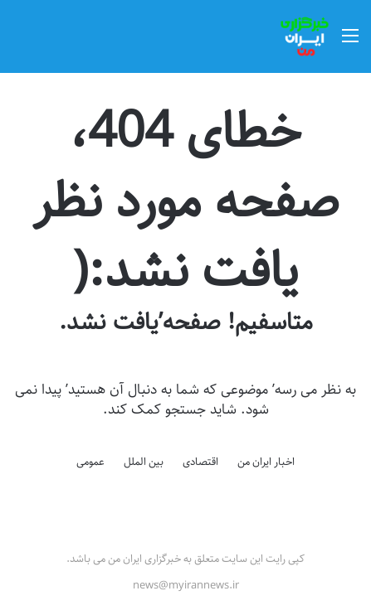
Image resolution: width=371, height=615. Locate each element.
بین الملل (144, 461)
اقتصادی (200, 461)
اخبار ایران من (266, 461)
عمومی (90, 461)
